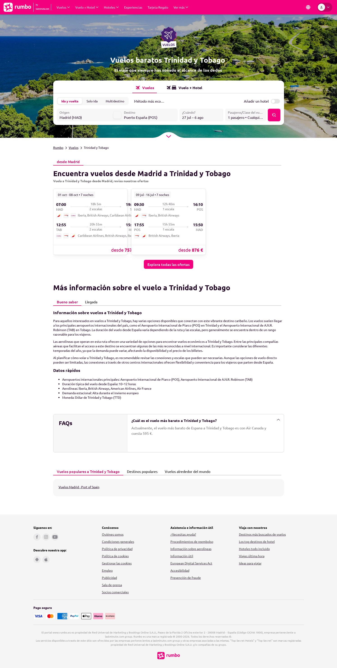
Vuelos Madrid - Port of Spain (79, 487)
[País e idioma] (308, 7)
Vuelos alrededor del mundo (186, 471)
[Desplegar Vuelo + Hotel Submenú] (86, 7)
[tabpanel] (168, 217)
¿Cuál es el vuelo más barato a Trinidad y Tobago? (205, 420)
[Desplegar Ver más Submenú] (181, 7)
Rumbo (58, 147)
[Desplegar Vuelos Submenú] (63, 7)
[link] (90, 221)
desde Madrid (67, 161)
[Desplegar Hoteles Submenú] (111, 7)
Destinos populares (141, 471)
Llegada (90, 301)
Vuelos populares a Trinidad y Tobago (87, 471)
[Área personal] (324, 7)
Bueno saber (66, 301)
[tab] (68, 161)
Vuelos (73, 147)
